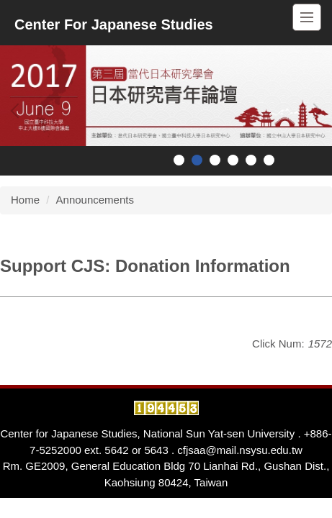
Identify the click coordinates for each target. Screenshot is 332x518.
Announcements (95, 200)
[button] (18, 111)
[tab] (179, 160)
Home (25, 200)
